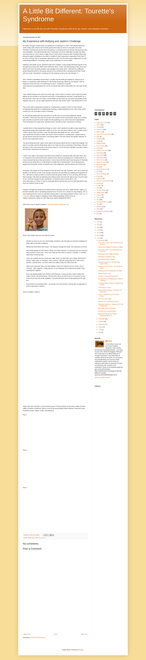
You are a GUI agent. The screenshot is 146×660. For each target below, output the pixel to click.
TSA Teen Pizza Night (104, 299)
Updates (99, 206)
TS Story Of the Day (102, 202)
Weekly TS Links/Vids (103, 211)
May (99, 332)
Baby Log (99, 132)
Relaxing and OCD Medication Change (110, 271)
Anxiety (98, 127)
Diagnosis (99, 143)
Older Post (84, 634)
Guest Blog (99, 153)
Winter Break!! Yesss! (104, 273)
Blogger (81, 650)
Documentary (100, 146)
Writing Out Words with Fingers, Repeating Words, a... (107, 314)
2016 (98, 225)
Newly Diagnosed (101, 169)
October (101, 321)
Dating (98, 141)
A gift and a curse (101, 122)
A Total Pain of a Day (104, 287)
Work (98, 213)
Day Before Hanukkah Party (106, 257)
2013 (98, 233)
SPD (97, 188)
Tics (44, 537)
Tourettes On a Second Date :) (107, 311)
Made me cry (38, 537)
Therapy (98, 195)
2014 (98, 230)
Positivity (99, 178)
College (98, 139)
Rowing (98, 183)
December (101, 240)
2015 (98, 227)
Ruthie (110, 341)
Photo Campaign (101, 174)
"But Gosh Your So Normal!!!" (107, 308)
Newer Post (26, 634)
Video (98, 209)
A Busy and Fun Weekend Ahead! (108, 301)
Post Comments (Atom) (38, 637)
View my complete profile (102, 377)
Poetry (98, 176)
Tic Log (98, 197)
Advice (98, 125)
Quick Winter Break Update (106, 259)
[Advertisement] (55, 616)
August (100, 327)
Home (55, 634)
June (100, 329)
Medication (99, 164)
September (102, 324)
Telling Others (100, 192)
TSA (97, 204)
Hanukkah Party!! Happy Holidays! (108, 254)
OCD (97, 171)
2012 (98, 235)
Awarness (99, 129)
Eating (98, 148)
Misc (97, 167)
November (101, 319)
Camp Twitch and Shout (103, 134)
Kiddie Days (31, 537)
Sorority (98, 185)
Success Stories (101, 190)
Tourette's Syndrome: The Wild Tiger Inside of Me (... (109, 263)
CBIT (97, 136)
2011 (98, 238)
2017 (98, 222)
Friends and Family (102, 150)
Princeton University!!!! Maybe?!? (108, 276)
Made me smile (101, 162)
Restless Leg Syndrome (103, 181)
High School (100, 155)
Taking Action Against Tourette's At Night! (110, 247)
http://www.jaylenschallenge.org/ (58, 204)
